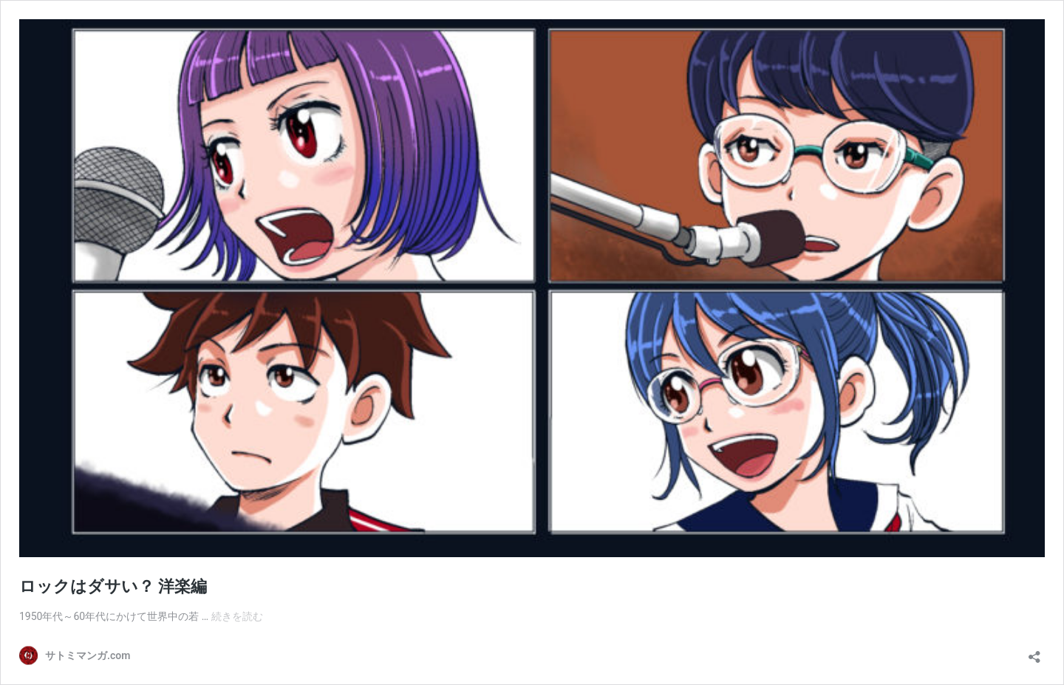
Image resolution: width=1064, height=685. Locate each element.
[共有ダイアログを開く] (1034, 652)
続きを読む (237, 616)
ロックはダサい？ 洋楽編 (113, 586)
